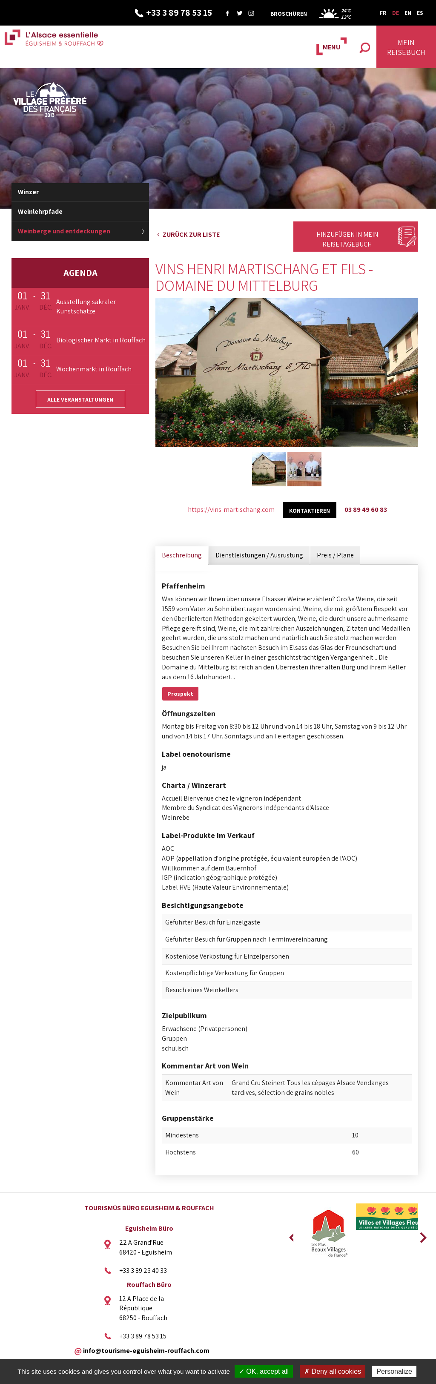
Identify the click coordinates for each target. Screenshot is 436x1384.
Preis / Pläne (335, 555)
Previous (291, 1235)
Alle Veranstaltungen (80, 399)
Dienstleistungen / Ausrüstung (259, 555)
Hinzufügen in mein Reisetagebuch (347, 239)
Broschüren (288, 13)
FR (383, 13)
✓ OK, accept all (264, 1371)
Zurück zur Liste (191, 234)
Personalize (394, 1371)
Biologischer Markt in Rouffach (101, 340)
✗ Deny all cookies (332, 1371)
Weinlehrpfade (40, 211)
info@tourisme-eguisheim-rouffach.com (146, 1350)
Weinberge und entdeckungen (64, 231)
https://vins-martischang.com (231, 509)
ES (420, 13)
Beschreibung (182, 555)
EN (407, 13)
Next (420, 1235)
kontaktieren (309, 510)
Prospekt (180, 694)
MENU (331, 47)
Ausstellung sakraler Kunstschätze (86, 306)
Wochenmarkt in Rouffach (94, 369)
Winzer (28, 191)
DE (395, 13)
